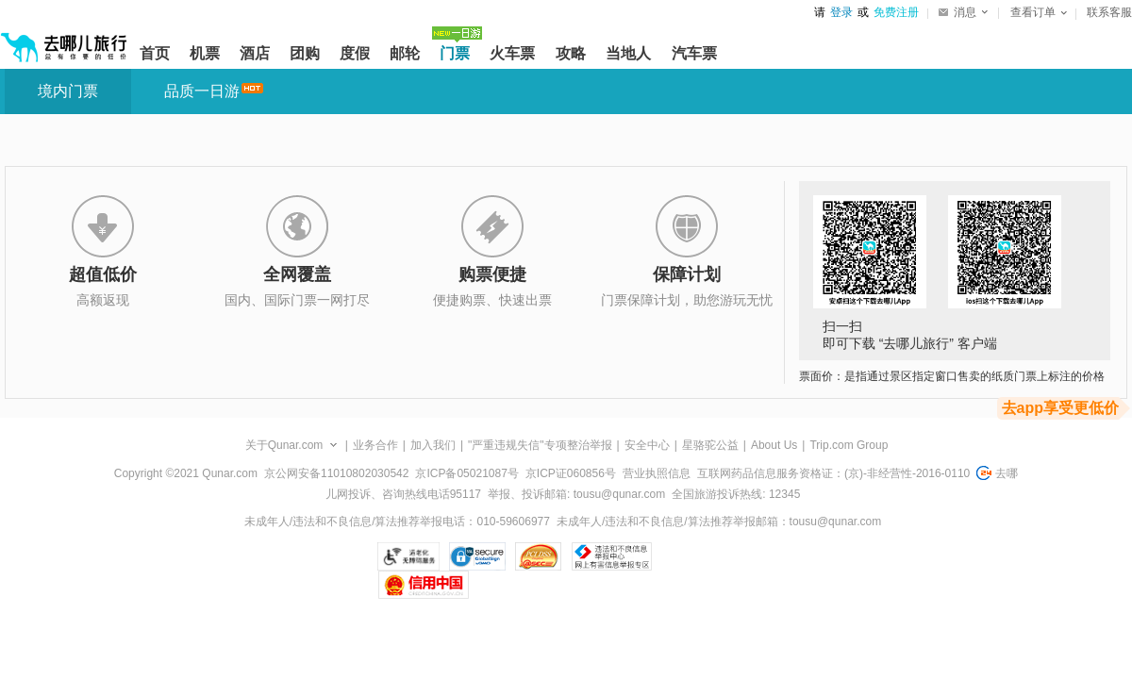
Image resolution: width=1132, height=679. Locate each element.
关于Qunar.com (284, 445)
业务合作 (375, 445)
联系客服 (1109, 12)
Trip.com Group (848, 445)
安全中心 (647, 445)
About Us (774, 445)
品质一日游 (202, 91)
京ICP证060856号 (570, 473)
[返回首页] (64, 39)
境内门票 (68, 91)
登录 (841, 12)
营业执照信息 (657, 473)
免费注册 (896, 12)
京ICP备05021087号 (466, 473)
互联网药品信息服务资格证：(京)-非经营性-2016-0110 (833, 473)
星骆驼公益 (710, 445)
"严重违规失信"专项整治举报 (540, 445)
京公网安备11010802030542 (336, 473)
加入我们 (433, 445)
